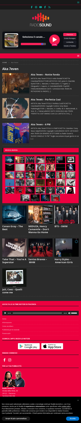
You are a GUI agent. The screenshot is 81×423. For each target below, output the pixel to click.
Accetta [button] (73, 418)
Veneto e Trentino (70, 46)
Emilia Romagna (69, 38)
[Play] (5, 313)
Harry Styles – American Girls (64, 261)
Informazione (7, 322)
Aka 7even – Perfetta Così (46, 99)
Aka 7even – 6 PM (41, 124)
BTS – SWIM (61, 226)
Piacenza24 (6, 333)
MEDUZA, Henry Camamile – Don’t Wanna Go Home (38, 229)
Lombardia (69, 42)
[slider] (37, 313)
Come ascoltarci (7, 326)
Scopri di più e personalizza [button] (15, 418)
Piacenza (70, 34)
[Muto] (69, 313)
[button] (77, 2)
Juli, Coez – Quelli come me (12, 291)
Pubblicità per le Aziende (10, 330)
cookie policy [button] (66, 406)
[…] (49, 91)
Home (4, 319)
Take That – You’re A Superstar (14, 261)
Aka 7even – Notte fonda (45, 74)
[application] (40, 313)
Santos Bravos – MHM (37, 261)
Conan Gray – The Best (12, 228)
